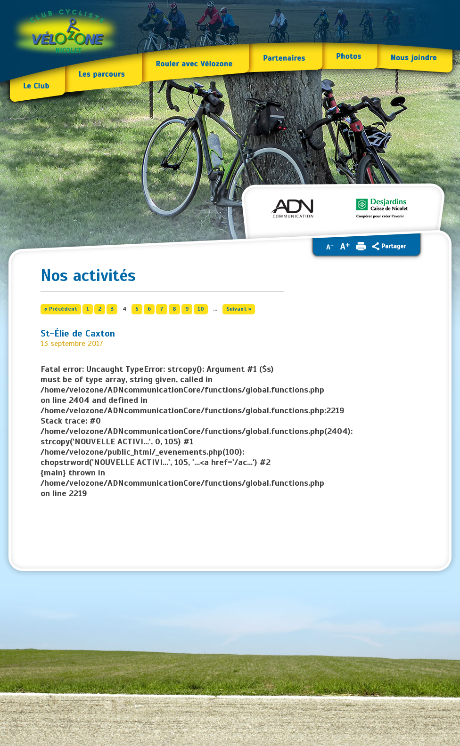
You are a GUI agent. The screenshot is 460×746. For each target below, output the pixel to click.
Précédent (60, 308)
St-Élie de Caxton (78, 334)
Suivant (238, 308)
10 (200, 308)
